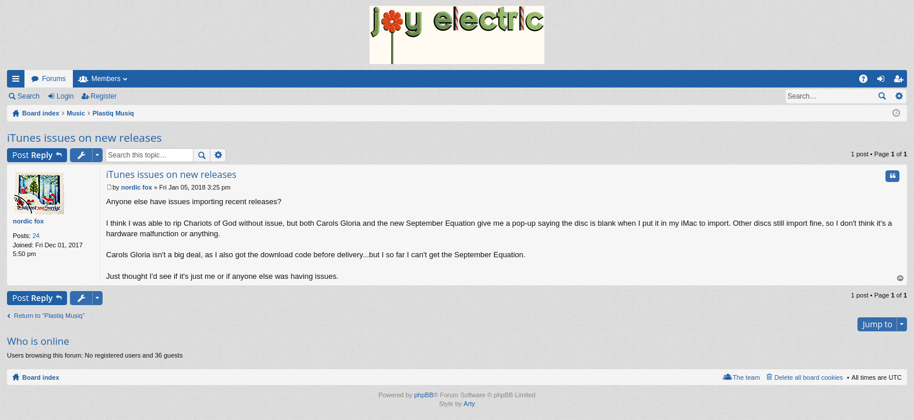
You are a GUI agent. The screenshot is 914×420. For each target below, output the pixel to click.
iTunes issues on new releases (84, 137)
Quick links (18, 81)
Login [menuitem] (883, 81)
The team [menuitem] (746, 377)
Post (32, 154)
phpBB (423, 394)
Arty (469, 403)
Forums (54, 79)
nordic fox (28, 221)
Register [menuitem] (901, 81)
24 (36, 235)
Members (106, 79)
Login (65, 96)
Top (900, 278)
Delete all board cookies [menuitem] (809, 377)
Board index (40, 377)
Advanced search (898, 96)
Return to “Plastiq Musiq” (49, 315)
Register (104, 96)
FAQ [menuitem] (867, 81)
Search (28, 96)
